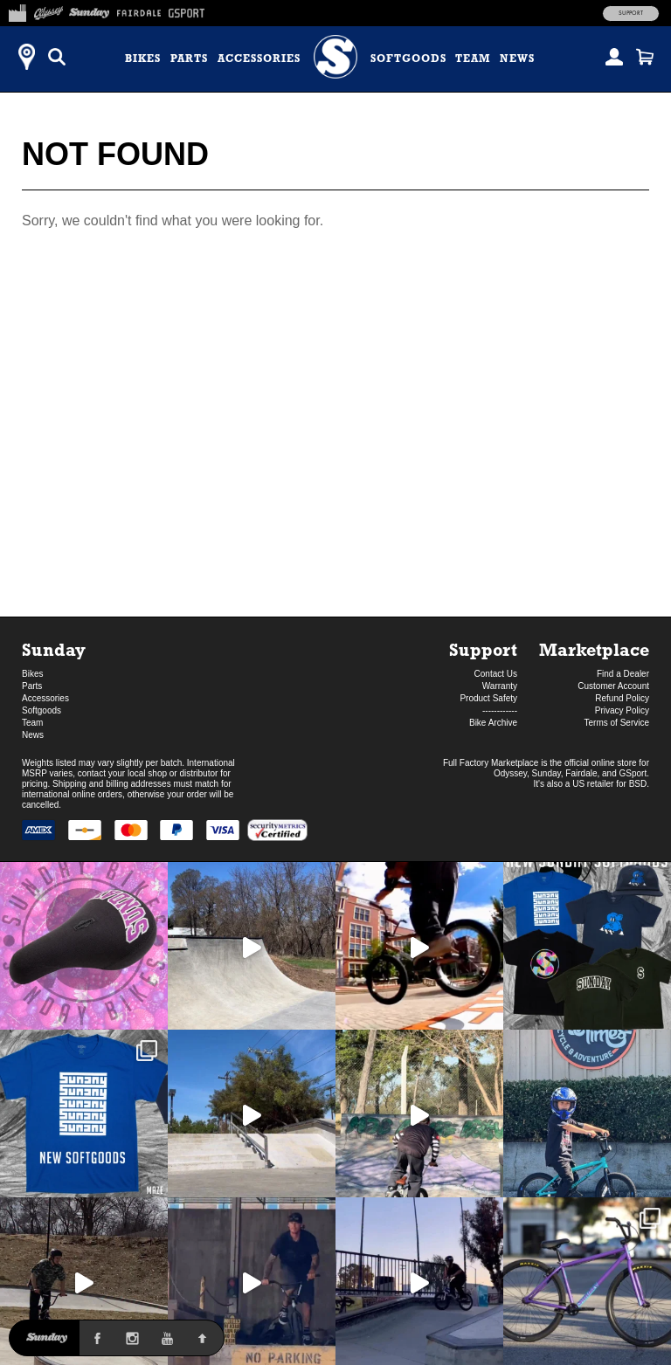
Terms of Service (617, 722)
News (517, 58)
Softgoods (408, 58)
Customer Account (613, 686)
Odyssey (510, 773)
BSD (638, 784)
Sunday (54, 649)
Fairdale (581, 773)
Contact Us (495, 674)
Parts (189, 58)
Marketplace (594, 649)
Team (473, 58)
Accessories (259, 58)
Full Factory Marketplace (490, 763)
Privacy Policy (622, 710)
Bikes (143, 58)
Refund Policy (622, 698)
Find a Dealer (623, 674)
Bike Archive (493, 722)
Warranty (499, 686)
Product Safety (488, 698)
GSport (633, 773)
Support (631, 13)
